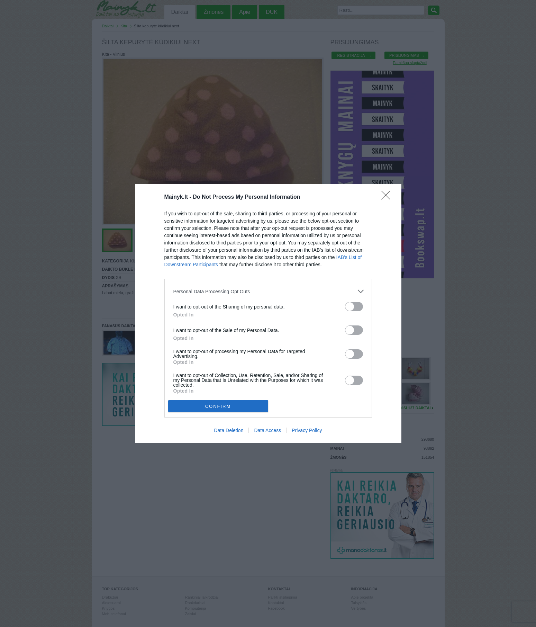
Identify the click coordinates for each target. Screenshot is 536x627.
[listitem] (268, 291)
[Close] (387, 197)
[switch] (354, 306)
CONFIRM (218, 406)
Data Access (267, 430)
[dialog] (268, 313)
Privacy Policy (307, 430)
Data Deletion (229, 430)
